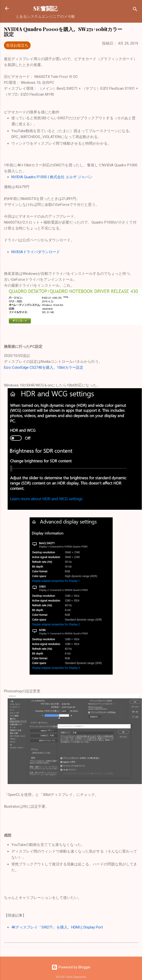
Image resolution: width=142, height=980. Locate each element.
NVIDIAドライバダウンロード (35, 252)
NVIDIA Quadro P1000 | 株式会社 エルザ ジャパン (51, 177)
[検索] (135, 10)
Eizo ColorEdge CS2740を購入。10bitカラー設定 (43, 367)
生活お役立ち (17, 45)
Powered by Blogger (71, 967)
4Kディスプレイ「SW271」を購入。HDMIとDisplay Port (57, 927)
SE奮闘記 (45, 8)
